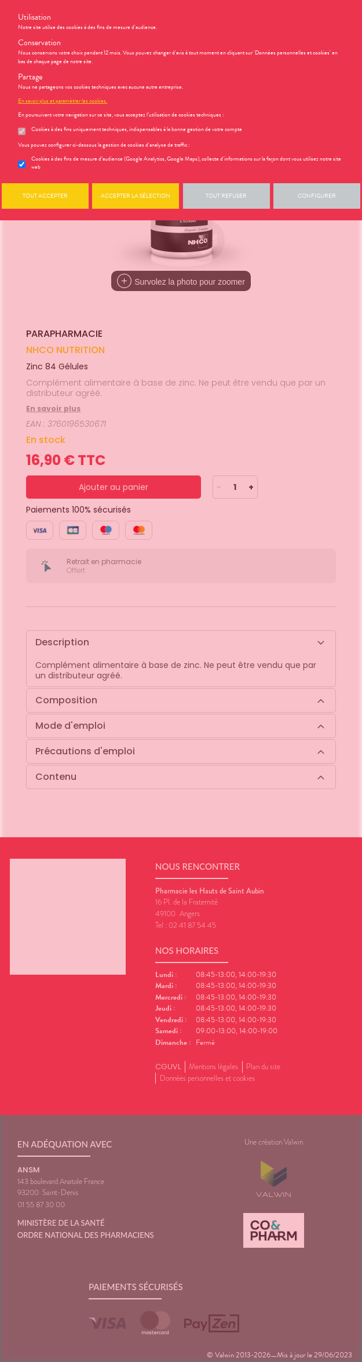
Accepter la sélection (135, 195)
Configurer (317, 195)
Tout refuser (226, 195)
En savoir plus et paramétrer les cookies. (62, 101)
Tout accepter (45, 195)
